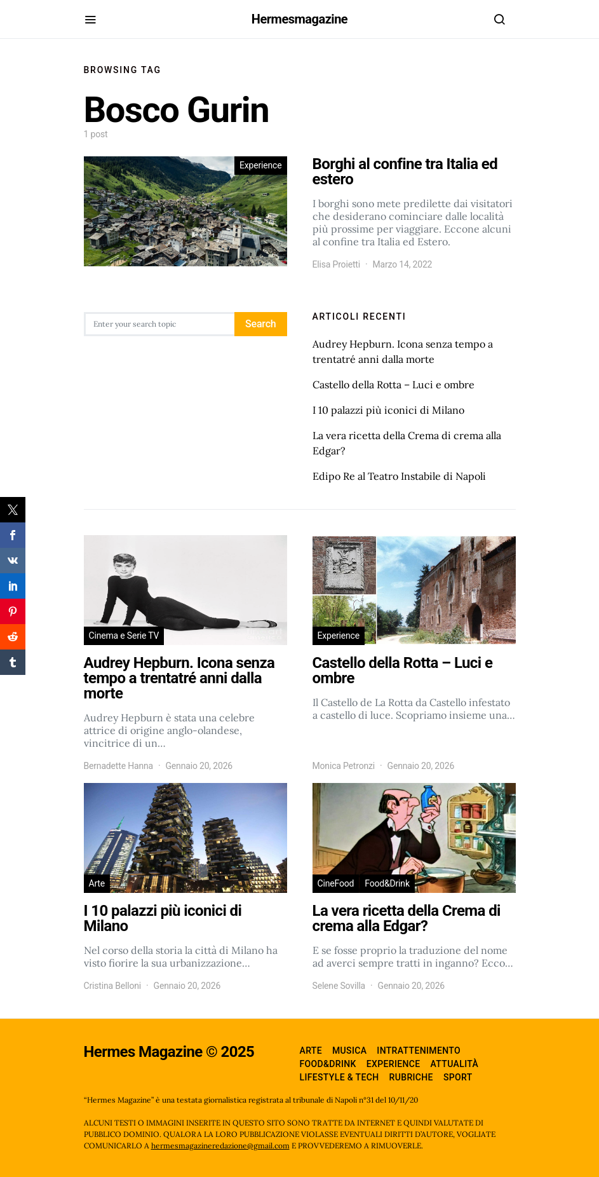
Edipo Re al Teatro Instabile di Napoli (399, 476)
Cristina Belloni (113, 986)
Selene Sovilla (339, 986)
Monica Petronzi (344, 766)
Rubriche (411, 1077)
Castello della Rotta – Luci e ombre (393, 384)
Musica (349, 1050)
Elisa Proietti (336, 264)
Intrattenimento (419, 1050)
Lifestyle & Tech (339, 1077)
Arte (97, 883)
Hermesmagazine (299, 19)
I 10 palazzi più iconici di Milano (388, 410)
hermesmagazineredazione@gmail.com (220, 1145)
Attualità (455, 1064)
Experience (260, 165)
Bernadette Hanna (119, 766)
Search (260, 324)
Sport (458, 1077)
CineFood (336, 883)
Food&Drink (387, 883)
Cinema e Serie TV (124, 635)
